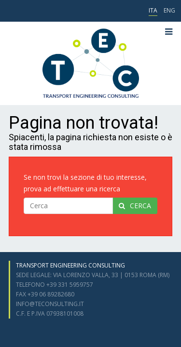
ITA (153, 10)
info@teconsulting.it (50, 304)
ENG (169, 10)
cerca (135, 205)
